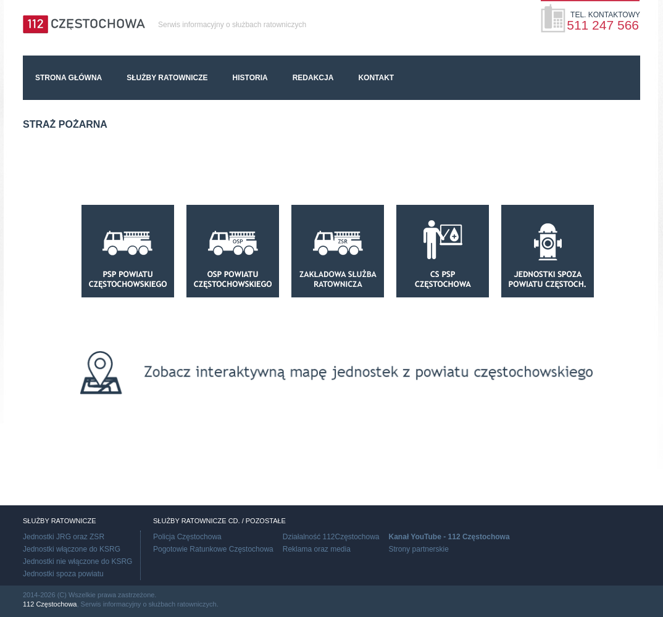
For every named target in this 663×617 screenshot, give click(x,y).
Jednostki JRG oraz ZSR (63, 536)
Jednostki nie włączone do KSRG (77, 561)
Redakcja (313, 77)
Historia (250, 77)
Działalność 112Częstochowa (331, 536)
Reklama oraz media (317, 549)
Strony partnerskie (419, 549)
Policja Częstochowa (187, 536)
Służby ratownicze (167, 77)
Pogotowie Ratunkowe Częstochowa (213, 549)
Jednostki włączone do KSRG (71, 549)
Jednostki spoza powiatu (63, 573)
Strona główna (68, 77)
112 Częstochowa (50, 604)
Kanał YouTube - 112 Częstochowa (449, 536)
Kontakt (376, 77)
